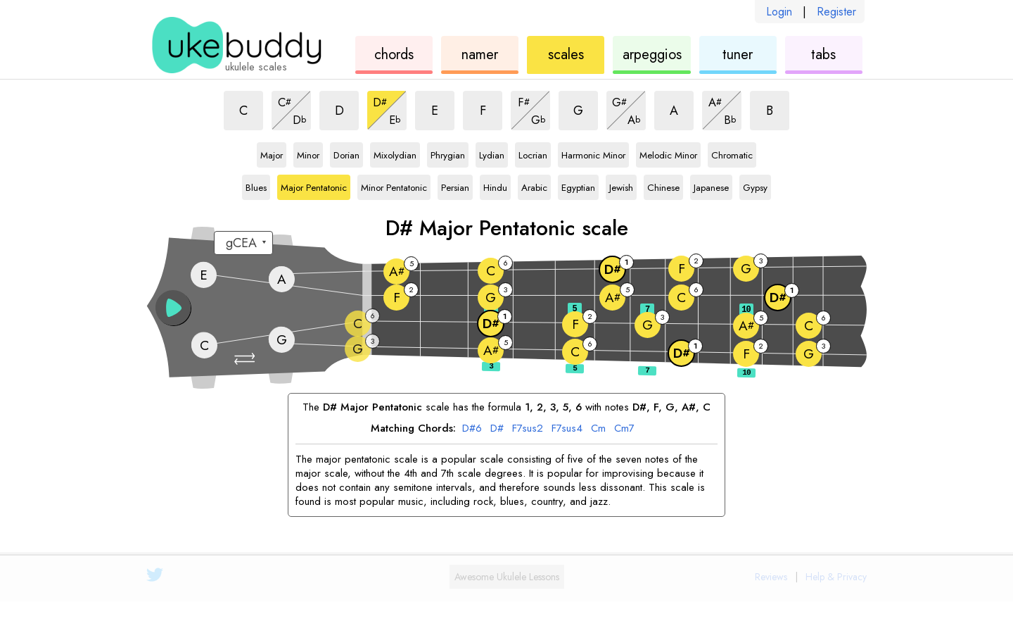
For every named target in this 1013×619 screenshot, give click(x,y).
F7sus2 (527, 429)
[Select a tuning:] (243, 243)
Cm (598, 429)
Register (836, 12)
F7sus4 (567, 429)
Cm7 (624, 429)
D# (497, 429)
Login (779, 12)
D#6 (472, 429)
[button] (246, 359)
